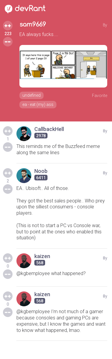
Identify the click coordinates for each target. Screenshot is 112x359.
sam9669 (32, 24)
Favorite (99, 95)
